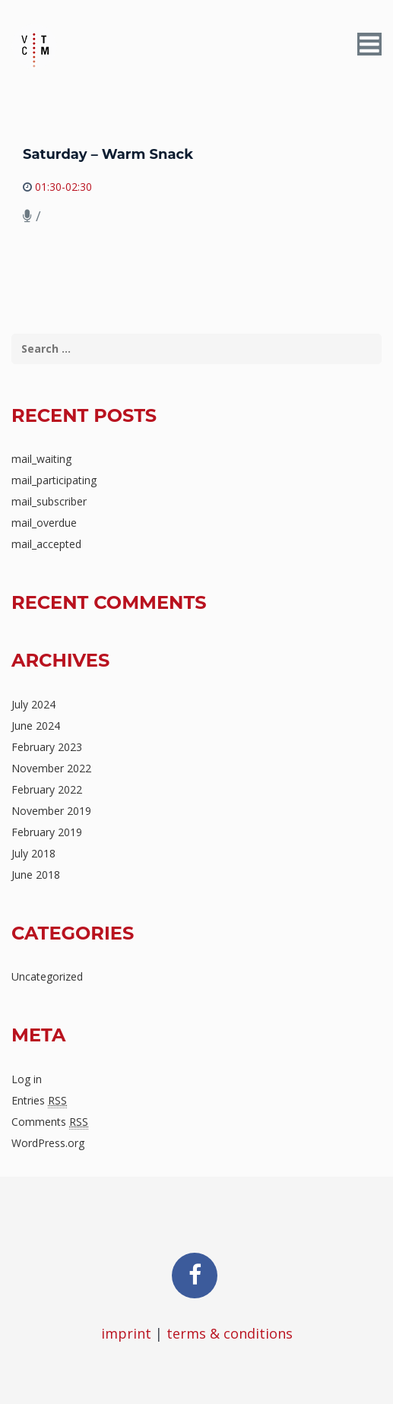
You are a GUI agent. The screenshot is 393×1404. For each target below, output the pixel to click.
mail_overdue (44, 522)
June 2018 (35, 874)
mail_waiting (41, 459)
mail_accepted (46, 544)
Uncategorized (47, 976)
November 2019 (51, 810)
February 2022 (46, 789)
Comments (49, 1122)
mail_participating (54, 480)
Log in (26, 1079)
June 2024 (35, 725)
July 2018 (33, 853)
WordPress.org (47, 1143)
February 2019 (46, 832)
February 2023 (46, 747)
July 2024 (33, 704)
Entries (39, 1100)
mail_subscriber (49, 501)
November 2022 (51, 768)
